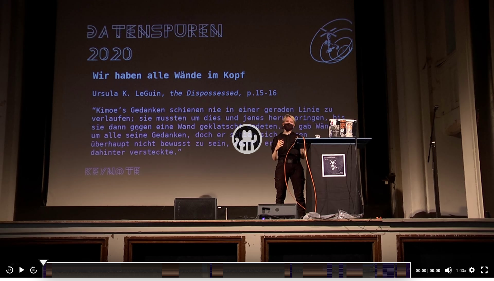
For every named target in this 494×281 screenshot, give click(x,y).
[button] (247, 138)
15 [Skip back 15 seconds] (10, 270)
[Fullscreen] (484, 270)
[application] (247, 139)
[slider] (226, 270)
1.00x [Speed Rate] (461, 270)
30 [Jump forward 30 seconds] (33, 270)
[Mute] (448, 270)
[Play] (21, 270)
